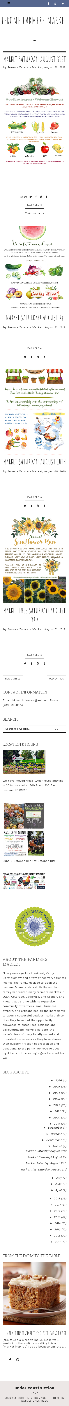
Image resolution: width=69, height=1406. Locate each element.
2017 (58, 1204)
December (55, 1127)
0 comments (34, 213)
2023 (57, 1099)
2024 (57, 1092)
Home (34, 1393)
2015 (57, 1217)
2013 (57, 1229)
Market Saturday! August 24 (34, 317)
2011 (58, 1242)
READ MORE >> (34, 348)
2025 (57, 1086)
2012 (57, 1235)
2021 (57, 1111)
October (57, 1134)
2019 (57, 1123)
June (59, 1184)
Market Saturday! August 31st (34, 59)
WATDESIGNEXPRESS (34, 1400)
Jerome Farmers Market (34, 20)
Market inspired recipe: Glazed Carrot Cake (36, 1333)
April (59, 1190)
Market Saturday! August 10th (34, 461)
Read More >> (34, 205)
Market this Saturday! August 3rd (34, 615)
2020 (57, 1117)
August (57, 1146)
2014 (57, 1223)
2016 (57, 1211)
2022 (57, 1105)
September (54, 1140)
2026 (59, 1080)
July (59, 1178)
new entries (12, 678)
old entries (56, 678)
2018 (57, 1198)
